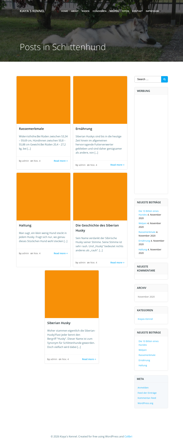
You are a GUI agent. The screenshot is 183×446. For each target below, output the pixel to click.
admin (25, 160)
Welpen (114, 11)
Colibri (128, 436)
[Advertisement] (159, 145)
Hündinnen (99, 11)
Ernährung (144, 240)
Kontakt (137, 11)
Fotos (125, 11)
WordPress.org (145, 403)
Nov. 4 (37, 160)
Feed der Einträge (147, 392)
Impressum (154, 11)
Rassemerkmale (147, 231)
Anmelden (143, 387)
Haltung (143, 249)
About (74, 11)
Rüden (85, 11)
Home (64, 11)
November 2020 (146, 296)
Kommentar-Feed (147, 397)
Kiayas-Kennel (145, 318)
